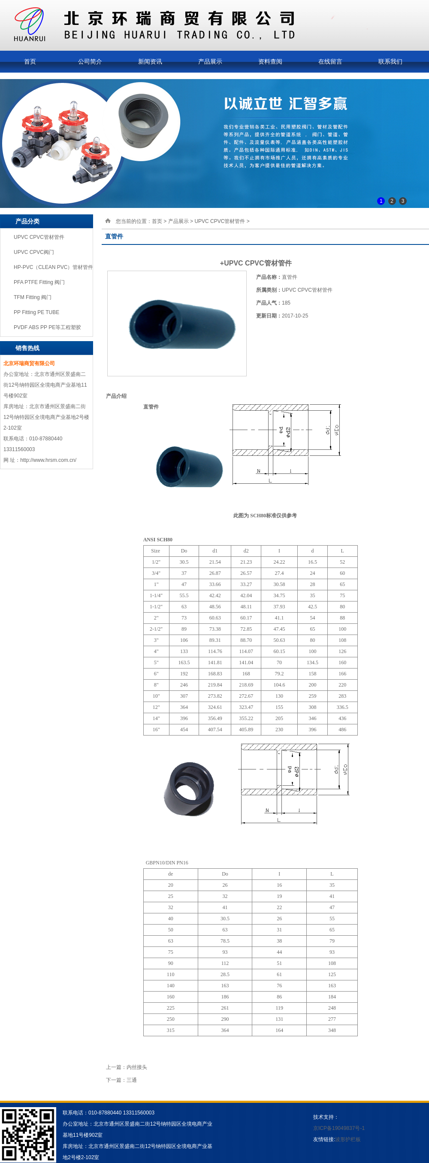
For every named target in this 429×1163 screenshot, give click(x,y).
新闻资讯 (150, 61)
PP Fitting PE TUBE (36, 312)
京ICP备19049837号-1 (339, 1128)
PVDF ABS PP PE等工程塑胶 (47, 327)
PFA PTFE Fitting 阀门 (39, 282)
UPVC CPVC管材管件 (39, 237)
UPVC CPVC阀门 (34, 252)
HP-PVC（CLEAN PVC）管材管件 (53, 267)
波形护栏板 (348, 1139)
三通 (132, 1080)
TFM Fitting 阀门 (32, 297)
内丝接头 (137, 1067)
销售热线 (27, 348)
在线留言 (330, 61)
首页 (30, 61)
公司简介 (90, 61)
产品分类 (27, 221)
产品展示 (210, 61)
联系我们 (390, 61)
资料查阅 (270, 61)
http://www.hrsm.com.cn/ (48, 460)
